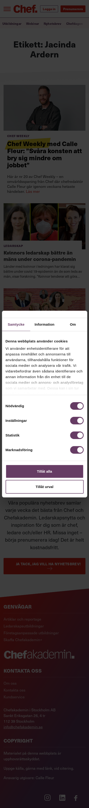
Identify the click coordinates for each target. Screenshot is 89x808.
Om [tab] (73, 324)
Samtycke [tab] (16, 324)
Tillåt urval (44, 487)
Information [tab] (45, 324)
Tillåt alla (44, 471)
